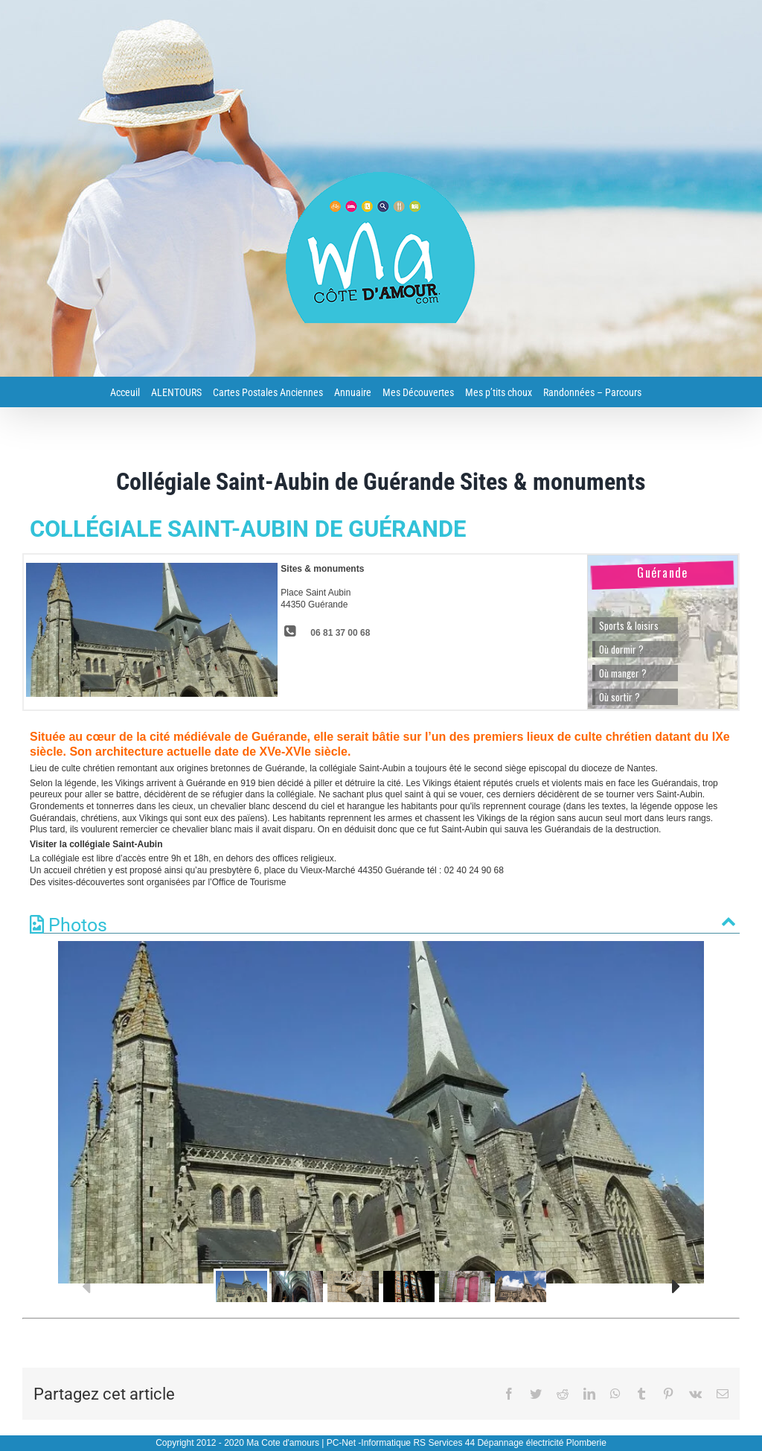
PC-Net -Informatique (369, 1443)
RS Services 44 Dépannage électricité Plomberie (509, 1443)
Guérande (662, 572)
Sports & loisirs (629, 625)
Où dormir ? (621, 649)
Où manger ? (623, 673)
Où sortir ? (619, 696)
